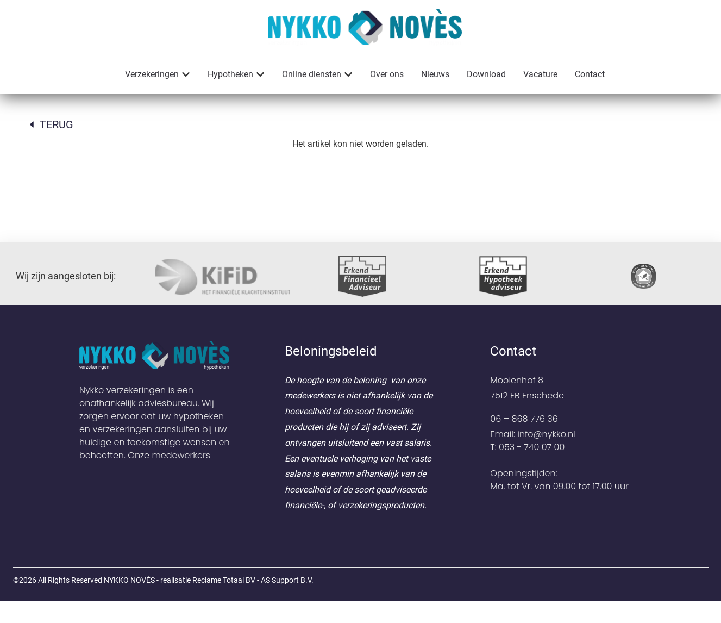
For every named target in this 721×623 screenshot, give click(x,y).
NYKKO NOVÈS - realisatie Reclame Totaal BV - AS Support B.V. (209, 601)
